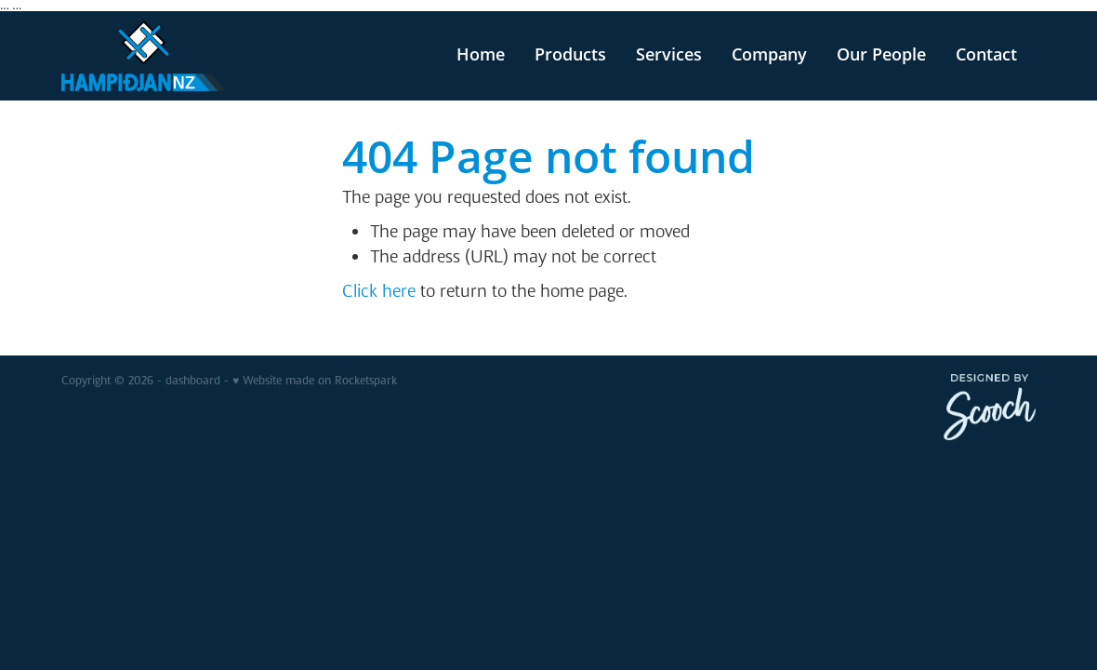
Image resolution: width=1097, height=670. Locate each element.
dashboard (192, 380)
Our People (881, 54)
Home (480, 54)
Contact (986, 54)
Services (669, 54)
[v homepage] (159, 55)
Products (570, 54)
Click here (379, 291)
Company (769, 54)
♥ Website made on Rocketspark (314, 380)
